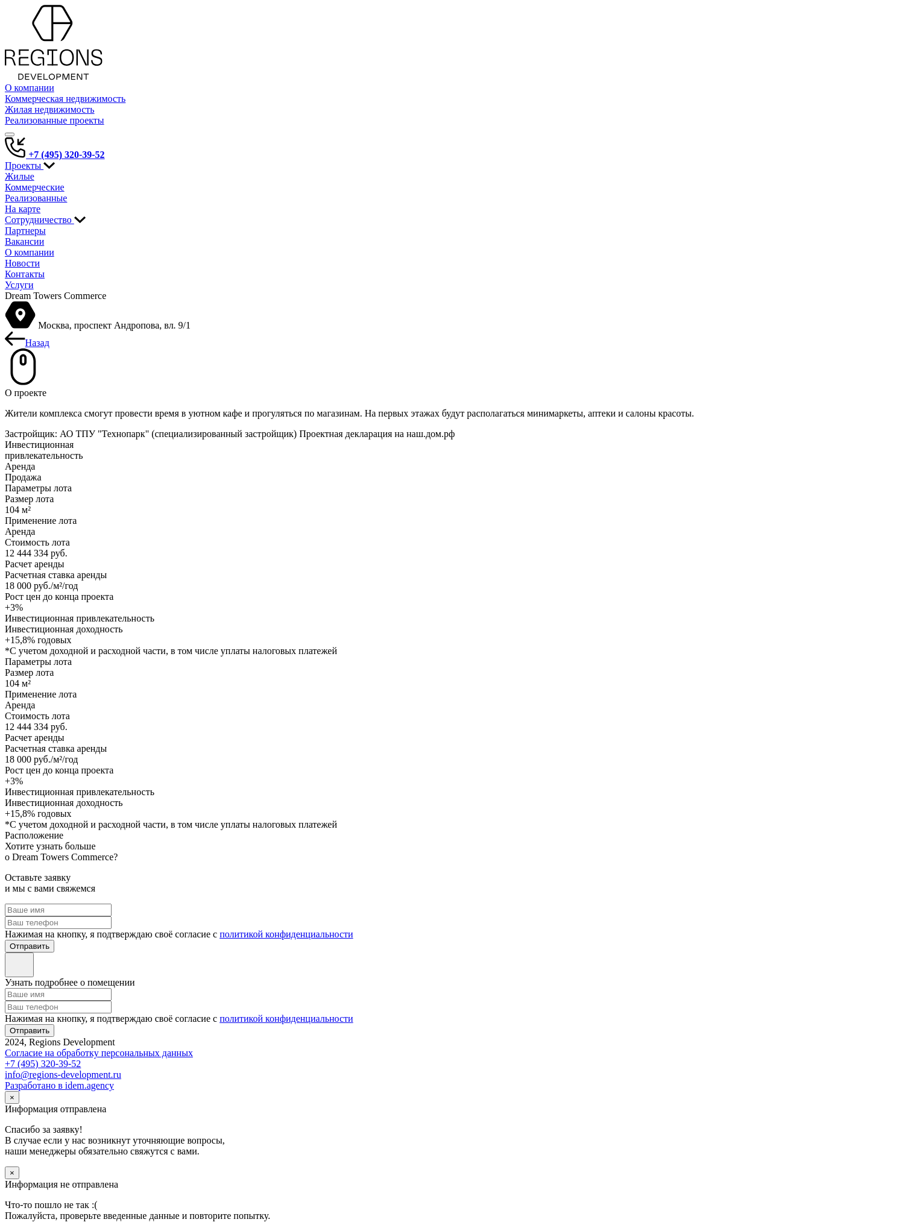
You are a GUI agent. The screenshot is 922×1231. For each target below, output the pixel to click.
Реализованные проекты (54, 120)
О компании (29, 88)
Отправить (29, 946)
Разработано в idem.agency (59, 1085)
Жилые (19, 176)
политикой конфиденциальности (286, 934)
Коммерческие (35, 187)
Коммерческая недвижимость (65, 98)
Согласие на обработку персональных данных (99, 1053)
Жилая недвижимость (50, 109)
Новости (22, 263)
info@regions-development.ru (63, 1074)
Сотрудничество (45, 220)
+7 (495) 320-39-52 (55, 155)
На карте (22, 209)
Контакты (25, 274)
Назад (27, 343)
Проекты (30, 165)
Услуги (19, 285)
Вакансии (24, 241)
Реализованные (36, 198)
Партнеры (25, 230)
